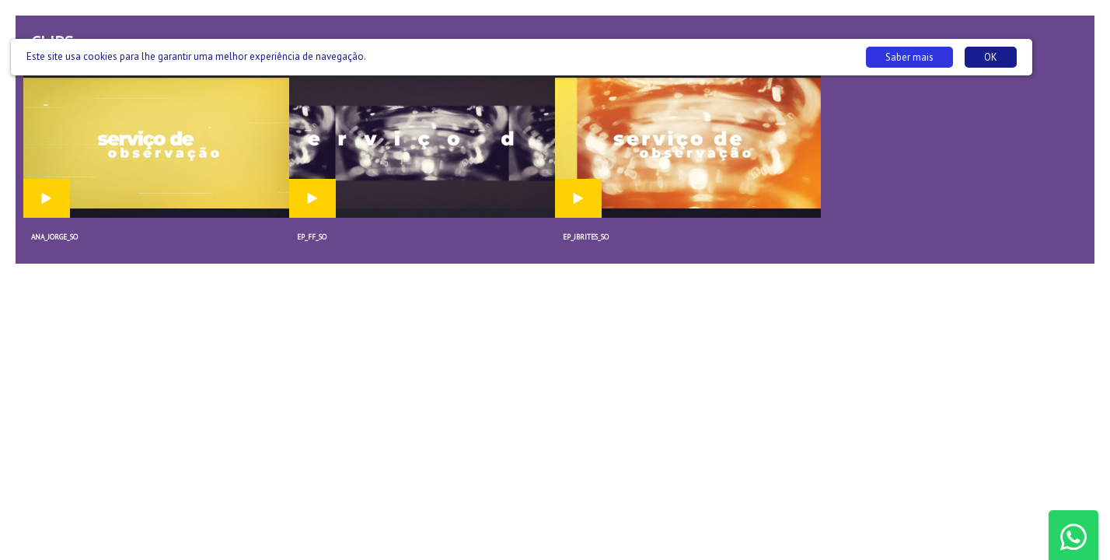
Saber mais (909, 57)
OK (990, 57)
